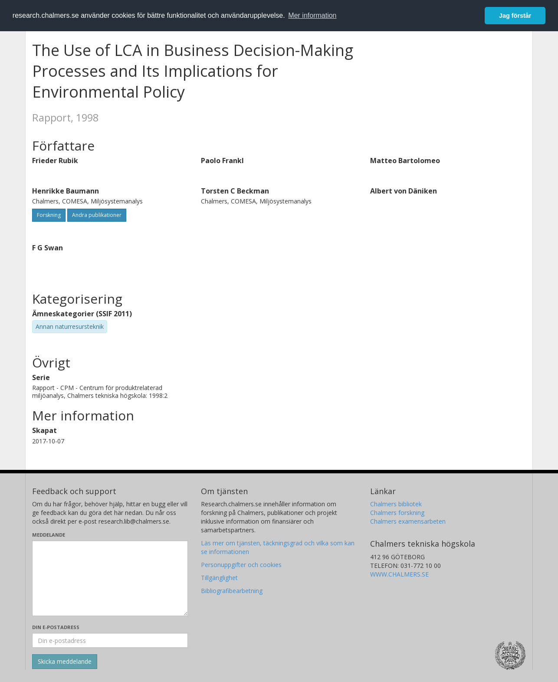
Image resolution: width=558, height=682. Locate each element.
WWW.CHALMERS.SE (399, 574)
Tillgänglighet (219, 578)
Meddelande (48, 534)
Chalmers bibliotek (396, 504)
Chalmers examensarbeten (408, 521)
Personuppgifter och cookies (241, 565)
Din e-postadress (55, 627)
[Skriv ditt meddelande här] (110, 578)
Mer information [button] (312, 15)
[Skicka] (64, 661)
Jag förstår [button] (515, 15)
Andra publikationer (96, 215)
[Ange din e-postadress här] (110, 640)
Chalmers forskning (397, 512)
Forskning (49, 215)
